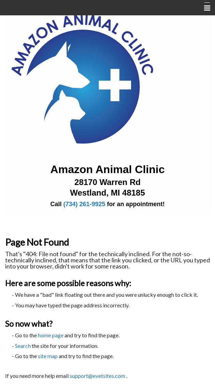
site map (48, 356)
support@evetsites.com (97, 375)
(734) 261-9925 (84, 204)
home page (50, 335)
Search (23, 345)
